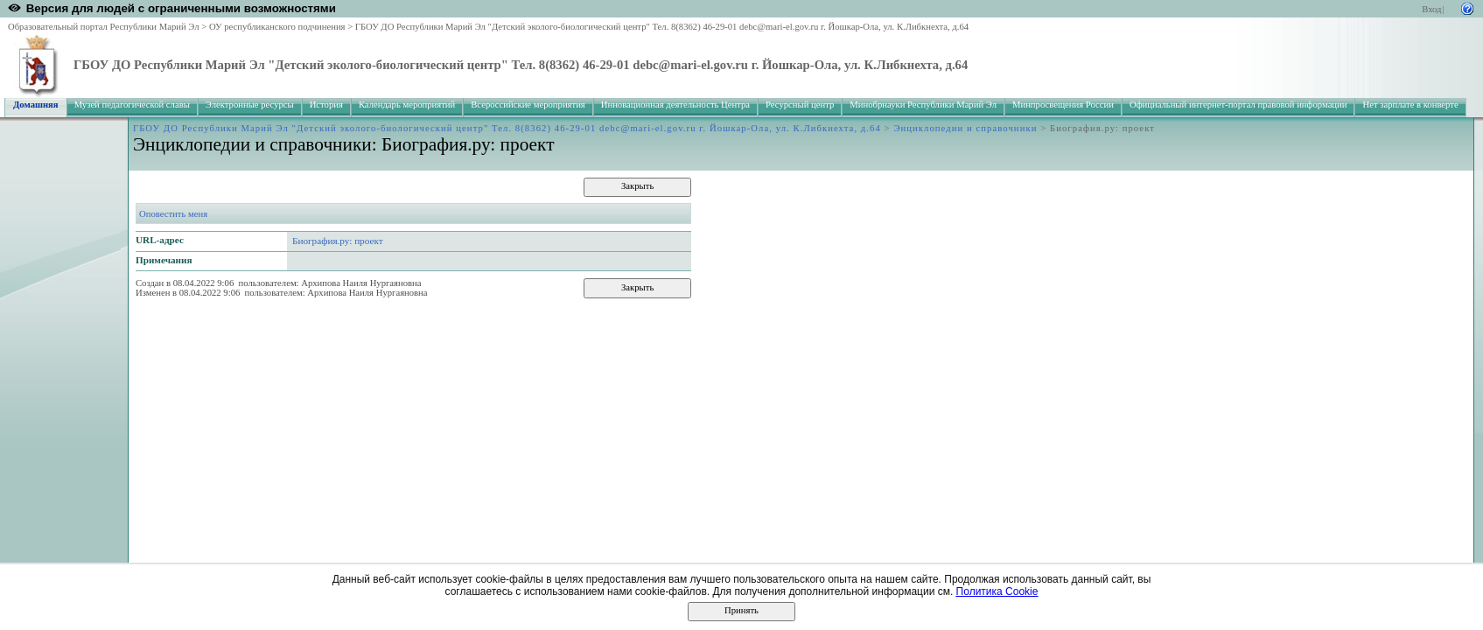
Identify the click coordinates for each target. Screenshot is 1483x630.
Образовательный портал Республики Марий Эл (103, 27)
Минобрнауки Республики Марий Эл (923, 104)
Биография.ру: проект (337, 240)
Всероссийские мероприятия (528, 104)
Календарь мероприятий (407, 104)
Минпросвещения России (1063, 104)
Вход (1431, 9)
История (326, 104)
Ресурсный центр (800, 104)
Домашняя (36, 104)
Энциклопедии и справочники (965, 128)
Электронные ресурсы (250, 104)
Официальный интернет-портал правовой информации (1238, 104)
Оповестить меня (173, 214)
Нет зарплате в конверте (1410, 104)
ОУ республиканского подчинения (277, 27)
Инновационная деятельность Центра (675, 104)
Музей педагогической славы (132, 104)
